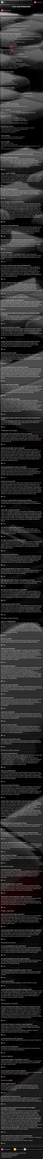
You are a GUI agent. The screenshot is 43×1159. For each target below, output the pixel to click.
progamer (6, 1155)
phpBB (10, 360)
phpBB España (15, 1154)
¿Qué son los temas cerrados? (8, 82)
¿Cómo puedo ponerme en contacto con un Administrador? (14, 148)
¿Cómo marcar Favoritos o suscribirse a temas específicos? (14, 129)
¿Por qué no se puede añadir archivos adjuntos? (12, 61)
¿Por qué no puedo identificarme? (8, 24)
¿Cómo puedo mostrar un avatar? (8, 43)
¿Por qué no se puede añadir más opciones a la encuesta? (14, 56)
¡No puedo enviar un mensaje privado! (9, 103)
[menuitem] (3, 2)
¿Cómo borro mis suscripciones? (8, 132)
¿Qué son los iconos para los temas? (9, 84)
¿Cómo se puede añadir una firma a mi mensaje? (12, 54)
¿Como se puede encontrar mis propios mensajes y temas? (14, 123)
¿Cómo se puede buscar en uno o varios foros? (11, 117)
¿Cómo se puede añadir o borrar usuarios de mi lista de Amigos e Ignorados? (18, 112)
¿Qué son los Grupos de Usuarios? (9, 91)
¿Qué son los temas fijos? (7, 81)
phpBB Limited (22, 1086)
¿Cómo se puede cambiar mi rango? (9, 44)
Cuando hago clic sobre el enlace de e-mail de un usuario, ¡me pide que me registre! (20, 46)
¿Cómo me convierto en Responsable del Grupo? (12, 94)
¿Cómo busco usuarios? (6, 121)
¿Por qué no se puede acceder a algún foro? (11, 59)
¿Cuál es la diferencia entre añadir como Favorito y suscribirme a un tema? (18, 127)
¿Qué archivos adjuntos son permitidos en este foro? (13, 136)
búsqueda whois (5, 1115)
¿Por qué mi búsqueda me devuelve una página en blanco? (14, 120)
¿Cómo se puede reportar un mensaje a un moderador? (13, 63)
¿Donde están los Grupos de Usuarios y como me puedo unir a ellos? (16, 93)
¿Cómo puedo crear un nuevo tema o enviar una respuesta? (14, 51)
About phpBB (4, 1089)
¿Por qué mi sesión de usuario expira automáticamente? (13, 28)
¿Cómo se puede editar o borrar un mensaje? (11, 52)
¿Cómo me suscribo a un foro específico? (10, 130)
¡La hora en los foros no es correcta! (9, 37)
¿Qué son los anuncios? (6, 79)
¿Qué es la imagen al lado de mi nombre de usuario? (13, 42)
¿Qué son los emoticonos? (7, 75)
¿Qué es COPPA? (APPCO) (7, 20)
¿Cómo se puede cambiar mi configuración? (11, 35)
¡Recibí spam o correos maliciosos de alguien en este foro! (14, 106)
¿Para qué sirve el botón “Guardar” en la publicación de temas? (15, 65)
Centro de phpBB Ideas (31, 1099)
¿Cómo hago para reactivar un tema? (9, 68)
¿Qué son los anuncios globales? (8, 78)
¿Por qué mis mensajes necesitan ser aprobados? (12, 66)
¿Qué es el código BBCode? (7, 72)
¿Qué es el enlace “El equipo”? (8, 98)
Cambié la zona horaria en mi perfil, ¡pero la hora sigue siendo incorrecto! (17, 39)
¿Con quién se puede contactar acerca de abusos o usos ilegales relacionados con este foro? (20, 146)
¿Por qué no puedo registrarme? (8, 21)
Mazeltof (12, 1155)
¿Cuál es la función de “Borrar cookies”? (10, 30)
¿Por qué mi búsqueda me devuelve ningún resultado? (13, 118)
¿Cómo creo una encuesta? (7, 55)
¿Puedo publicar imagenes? (7, 77)
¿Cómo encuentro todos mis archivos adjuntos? (11, 138)
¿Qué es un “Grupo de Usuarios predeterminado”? (12, 97)
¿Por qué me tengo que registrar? (8, 19)
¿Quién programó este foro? (7, 143)
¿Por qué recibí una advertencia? (8, 62)
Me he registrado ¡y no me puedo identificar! (11, 23)
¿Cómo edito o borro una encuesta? (9, 58)
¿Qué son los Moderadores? (7, 90)
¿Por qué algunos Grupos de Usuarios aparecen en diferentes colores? (17, 96)
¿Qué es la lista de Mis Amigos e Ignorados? (11, 111)
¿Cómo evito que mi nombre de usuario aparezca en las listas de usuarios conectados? (20, 36)
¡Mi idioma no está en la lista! (7, 40)
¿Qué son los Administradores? (8, 89)
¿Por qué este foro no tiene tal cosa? (9, 144)
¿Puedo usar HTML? (5, 74)
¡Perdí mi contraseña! (6, 27)
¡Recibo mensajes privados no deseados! (10, 105)
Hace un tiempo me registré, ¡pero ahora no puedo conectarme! (15, 26)
